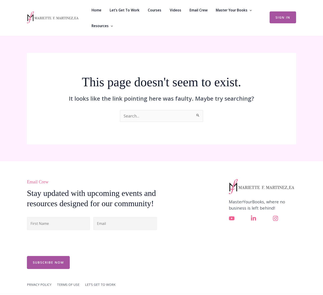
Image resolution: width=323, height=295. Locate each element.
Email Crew (185, 12)
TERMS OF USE (68, 272)
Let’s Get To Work (120, 12)
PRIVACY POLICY (39, 272)
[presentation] (61, 230)
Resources (251, 12)
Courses (147, 12)
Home (95, 12)
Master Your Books (217, 12)
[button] (233, 12)
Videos (165, 12)
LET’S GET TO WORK (100, 272)
